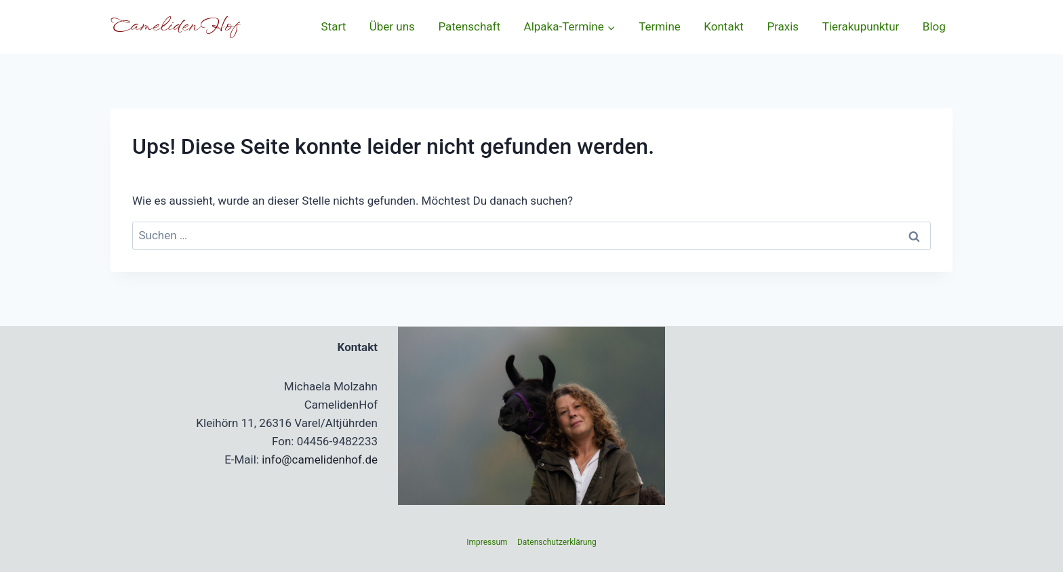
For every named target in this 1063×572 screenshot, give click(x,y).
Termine (660, 26)
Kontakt (724, 26)
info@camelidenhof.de (320, 459)
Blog (934, 26)
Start (333, 26)
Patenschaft (469, 26)
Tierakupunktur (861, 26)
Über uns (392, 26)
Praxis (783, 26)
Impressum (486, 542)
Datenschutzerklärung (557, 542)
